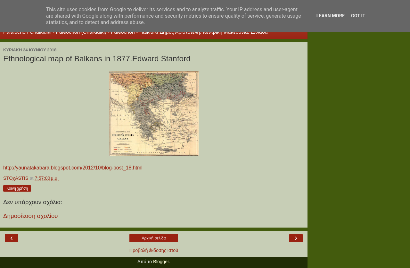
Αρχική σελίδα (154, 238)
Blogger (161, 261)
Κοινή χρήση (17, 188)
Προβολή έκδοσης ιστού (153, 250)
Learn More (330, 16)
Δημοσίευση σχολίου (30, 215)
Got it (358, 16)
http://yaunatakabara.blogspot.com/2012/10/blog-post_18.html (73, 167)
